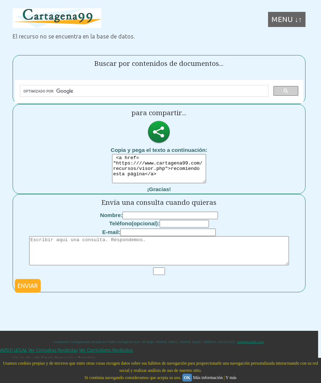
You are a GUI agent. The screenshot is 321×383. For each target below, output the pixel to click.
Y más (231, 377)
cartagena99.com (250, 353)
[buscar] (143, 91)
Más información (208, 377)
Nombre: (111, 220)
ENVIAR (28, 296)
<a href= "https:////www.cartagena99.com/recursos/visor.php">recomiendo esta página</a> (159, 171)
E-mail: (111, 237)
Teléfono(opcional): (134, 229)
